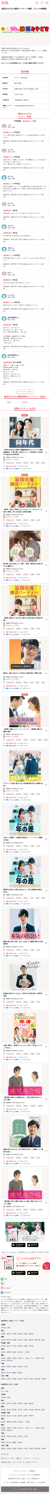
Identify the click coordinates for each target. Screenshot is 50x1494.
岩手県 (9, 1334)
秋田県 (20, 1334)
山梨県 (25, 1346)
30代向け (18, 462)
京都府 (9, 1358)
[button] (37, 3)
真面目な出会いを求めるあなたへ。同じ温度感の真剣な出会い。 (22, 891)
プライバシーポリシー (21, 1471)
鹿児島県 (24, 402)
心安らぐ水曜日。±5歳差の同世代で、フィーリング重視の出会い (22, 839)
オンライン (27, 1458)
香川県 (9, 1373)
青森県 (3, 1334)
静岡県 (9, 1352)
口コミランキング (18, 1462)
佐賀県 (9, 1379)
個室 (32, 462)
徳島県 (3, 1373)
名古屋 (20, 1352)
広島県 (20, 1366)
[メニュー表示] (47, 3)
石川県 (14, 1346)
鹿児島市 (40, 1105)
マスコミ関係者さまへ (34, 1478)
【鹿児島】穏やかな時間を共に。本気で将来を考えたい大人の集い (22, 1098)
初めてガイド (5, 1458)
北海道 (3, 1328)
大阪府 (14, 1358)
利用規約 (32, 1471)
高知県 (20, 1373)
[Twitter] (25, 1283)
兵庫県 (37, 1358)
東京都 (31, 1340)
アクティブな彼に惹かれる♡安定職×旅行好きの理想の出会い (23, 785)
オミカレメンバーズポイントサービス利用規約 (24, 1475)
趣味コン (19, 1458)
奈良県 (3, 1360)
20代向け (18, 628)
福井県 (20, 1346)
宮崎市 (43, 462)
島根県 (9, 1366)
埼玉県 (20, 1340)
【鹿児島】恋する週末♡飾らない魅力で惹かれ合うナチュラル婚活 (22, 1202)
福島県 (31, 1334)
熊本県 (20, 1379)
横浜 (43, 1340)
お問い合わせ (31, 1482)
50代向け (26, 574)
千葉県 (25, 1340)
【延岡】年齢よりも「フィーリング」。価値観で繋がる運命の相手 (22, 730)
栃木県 (9, 1340)
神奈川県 (37, 1340)
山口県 (25, 1366)
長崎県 (14, 1379)
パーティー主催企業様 (11, 1482)
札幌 (8, 1328)
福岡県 (3, 1379)
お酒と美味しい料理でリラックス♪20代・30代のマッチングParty (22, 1047)
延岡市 (38, 520)
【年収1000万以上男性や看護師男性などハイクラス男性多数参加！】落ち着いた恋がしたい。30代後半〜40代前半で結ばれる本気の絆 (23, 452)
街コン (13, 1458)
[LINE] (25, 1279)
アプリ (34, 1462)
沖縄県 (43, 1379)
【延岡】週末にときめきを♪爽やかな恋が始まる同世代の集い (23, 619)
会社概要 (22, 1482)
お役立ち (28, 1462)
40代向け (26, 462)
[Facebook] (25, 1292)
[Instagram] (25, 1288)
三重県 (27, 1352)
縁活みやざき (10, 462)
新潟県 (3, 1346)
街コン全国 (4, 1391)
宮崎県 (9, 402)
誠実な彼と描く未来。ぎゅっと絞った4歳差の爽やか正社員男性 (23, 943)
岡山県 (14, 1366)
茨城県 (3, 1340)
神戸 (42, 1358)
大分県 (25, 1379)
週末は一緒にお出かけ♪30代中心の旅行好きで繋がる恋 (22, 673)
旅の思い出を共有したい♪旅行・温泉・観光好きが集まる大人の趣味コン (23, 565)
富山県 (9, 1346)
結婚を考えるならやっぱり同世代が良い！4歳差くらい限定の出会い (23, 1150)
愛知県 (14, 1352)
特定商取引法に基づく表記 (16, 1478)
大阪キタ (21, 1358)
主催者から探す (6, 1462)
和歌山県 (9, 1360)
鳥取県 (3, 1366)
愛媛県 (14, 1373)
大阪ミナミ (29, 1358)
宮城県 (14, 1334)
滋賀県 (3, 1358)
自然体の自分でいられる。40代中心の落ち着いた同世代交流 (22, 995)
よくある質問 (40, 1482)
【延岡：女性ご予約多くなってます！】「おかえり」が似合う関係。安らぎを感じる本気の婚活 (22, 511)
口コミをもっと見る (25, 391)
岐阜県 (3, 1352)
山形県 (25, 1334)
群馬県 (14, 1340)
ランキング (36, 1458)
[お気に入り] (46, 452)
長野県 (31, 1346)
